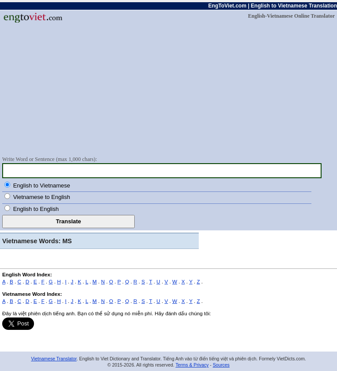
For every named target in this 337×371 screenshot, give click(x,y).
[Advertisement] (168, 89)
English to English (36, 209)
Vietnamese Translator (53, 358)
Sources (221, 365)
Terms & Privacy (191, 365)
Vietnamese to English (41, 197)
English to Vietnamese (41, 185)
